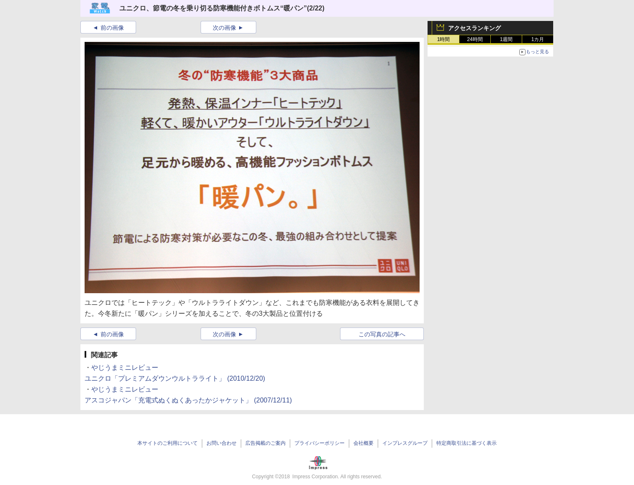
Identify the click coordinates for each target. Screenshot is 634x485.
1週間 (506, 39)
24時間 (474, 39)
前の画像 (112, 27)
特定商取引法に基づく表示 (466, 443)
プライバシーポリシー (319, 443)
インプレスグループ (405, 443)
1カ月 (537, 39)
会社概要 (363, 443)
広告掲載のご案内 (265, 443)
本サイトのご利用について (167, 443)
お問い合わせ (221, 443)
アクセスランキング (474, 28)
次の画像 (224, 27)
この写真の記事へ (381, 334)
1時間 (443, 39)
